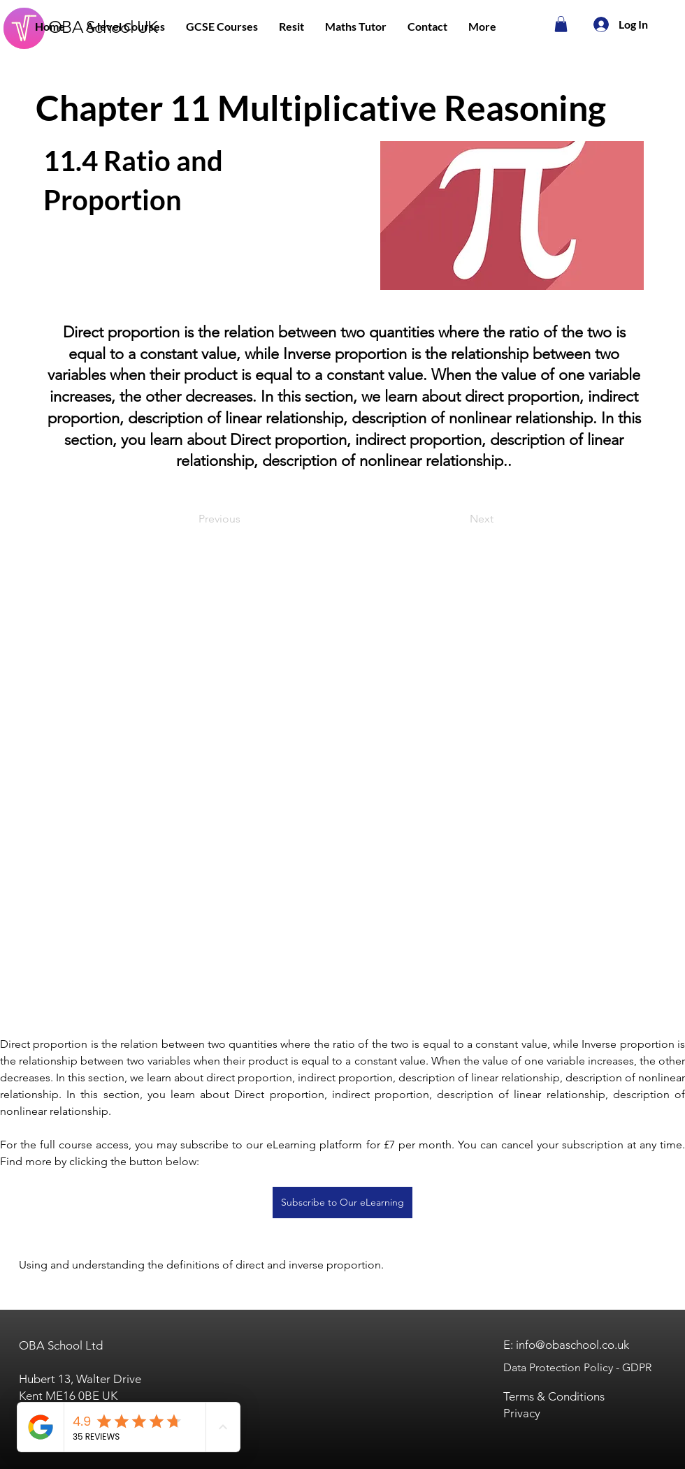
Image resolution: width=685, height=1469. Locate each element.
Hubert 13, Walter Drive (80, 1379)
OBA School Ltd (61, 1345)
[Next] (458, 519)
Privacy (521, 1413)
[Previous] (245, 519)
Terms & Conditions (554, 1396)
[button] (125, 26)
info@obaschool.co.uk (572, 1345)
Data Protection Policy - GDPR (577, 1367)
